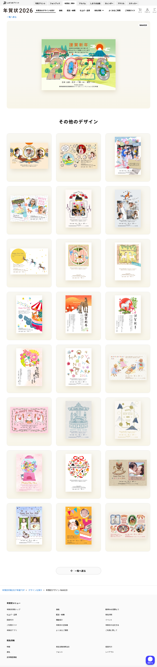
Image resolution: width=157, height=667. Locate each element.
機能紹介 (59, 620)
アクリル (121, 3)
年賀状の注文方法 (112, 625)
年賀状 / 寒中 (69, 3)
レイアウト (109, 652)
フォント (59, 652)
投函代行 (10, 620)
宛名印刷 (99, 10)
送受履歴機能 (12, 657)
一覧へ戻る (12, 16)
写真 (40, 3)
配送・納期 (71, 10)
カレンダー (109, 3)
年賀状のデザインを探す (45, 10)
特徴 (8, 646)
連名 (8, 652)
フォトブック (55, 3)
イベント (108, 620)
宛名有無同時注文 (63, 646)
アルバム (82, 3)
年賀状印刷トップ (13, 609)
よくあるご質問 (114, 10)
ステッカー (133, 3)
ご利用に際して (111, 630)
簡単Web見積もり (112, 609)
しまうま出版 (95, 3)
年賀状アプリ (12, 630)
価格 (60, 10)
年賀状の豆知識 (62, 625)
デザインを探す (35, 590)
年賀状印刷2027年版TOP (13, 590)
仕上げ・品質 (85, 10)
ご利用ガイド (130, 10)
